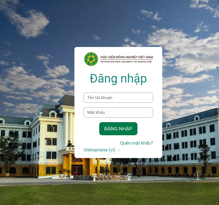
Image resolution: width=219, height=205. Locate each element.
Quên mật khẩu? (136, 143)
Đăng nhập (118, 129)
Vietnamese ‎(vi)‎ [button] (100, 150)
